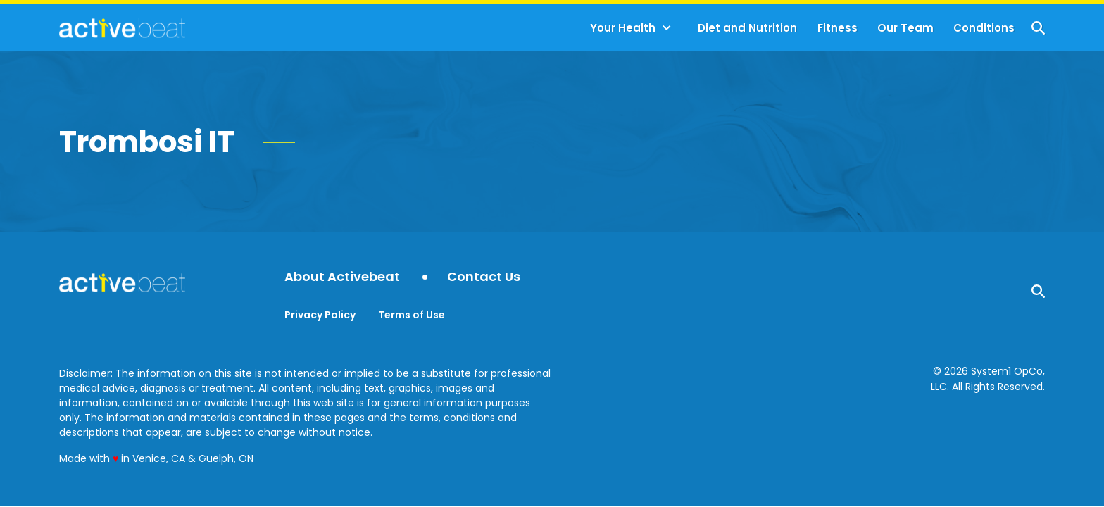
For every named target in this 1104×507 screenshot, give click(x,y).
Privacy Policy (320, 315)
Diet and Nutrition (747, 28)
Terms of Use (411, 315)
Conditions (984, 28)
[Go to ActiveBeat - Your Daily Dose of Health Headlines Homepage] (122, 27)
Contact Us (483, 277)
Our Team (905, 28)
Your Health (623, 28)
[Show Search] (1038, 28)
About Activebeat (342, 277)
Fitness (837, 28)
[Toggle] (667, 28)
